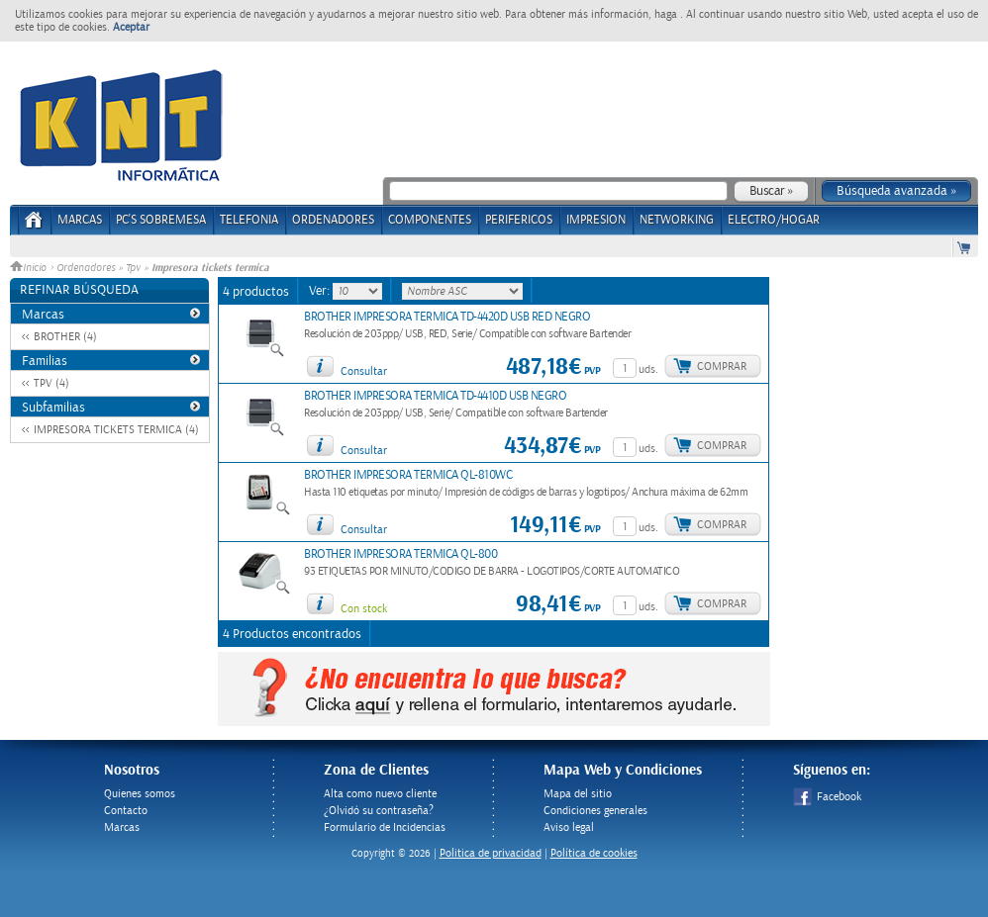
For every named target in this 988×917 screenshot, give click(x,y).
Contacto (126, 810)
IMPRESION (596, 220)
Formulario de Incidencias (384, 827)
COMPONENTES (429, 220)
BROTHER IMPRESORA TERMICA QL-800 (400, 554)
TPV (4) (51, 383)
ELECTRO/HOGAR (774, 220)
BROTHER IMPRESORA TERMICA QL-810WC (408, 475)
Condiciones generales (595, 810)
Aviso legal (568, 827)
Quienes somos (139, 793)
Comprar (721, 366)
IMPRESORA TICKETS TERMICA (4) (116, 429)
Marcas (79, 220)
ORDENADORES (333, 220)
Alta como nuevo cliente (380, 793)
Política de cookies (594, 853)
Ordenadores (85, 268)
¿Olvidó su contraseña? (379, 810)
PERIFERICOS (518, 220)
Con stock (364, 608)
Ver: (321, 291)
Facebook (827, 796)
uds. (648, 369)
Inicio (29, 268)
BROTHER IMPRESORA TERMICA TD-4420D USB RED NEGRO (447, 317)
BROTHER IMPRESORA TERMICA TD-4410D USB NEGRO (435, 396)
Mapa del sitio (577, 793)
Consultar (364, 371)
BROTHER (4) (65, 336)
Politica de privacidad (491, 853)
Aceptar (131, 27)
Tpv (133, 268)
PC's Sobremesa (161, 220)
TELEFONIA (249, 220)
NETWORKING (677, 220)
